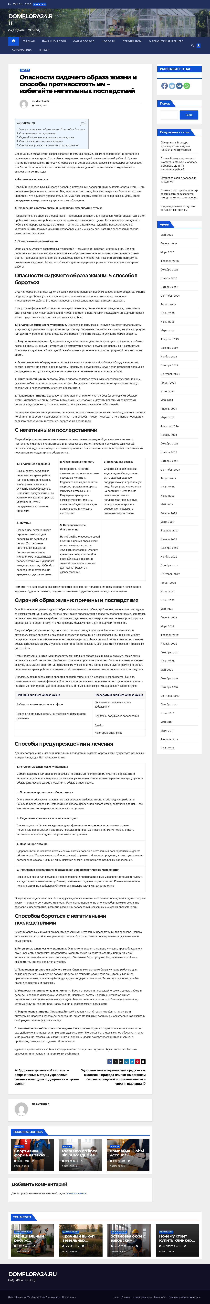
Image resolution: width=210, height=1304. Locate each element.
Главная (28, 41)
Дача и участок (54, 41)
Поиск (165, 103)
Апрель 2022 (169, 617)
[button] (192, 45)
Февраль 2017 (169, 739)
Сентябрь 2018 (170, 695)
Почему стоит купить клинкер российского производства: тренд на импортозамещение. (179, 194)
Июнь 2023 (168, 495)
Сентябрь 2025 (170, 295)
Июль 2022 (168, 591)
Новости (108, 41)
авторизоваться (76, 1193)
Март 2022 (167, 626)
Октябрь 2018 (169, 687)
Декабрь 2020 (169, 652)
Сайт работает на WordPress (23, 1297)
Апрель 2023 (169, 513)
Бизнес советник (23, 1232)
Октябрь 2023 (169, 461)
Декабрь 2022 (169, 548)
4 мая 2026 (73, 1246)
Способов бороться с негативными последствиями (49, 145)
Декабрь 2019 (169, 678)
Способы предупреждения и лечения (41, 141)
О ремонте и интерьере (166, 41)
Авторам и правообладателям (137, 1297)
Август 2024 (168, 382)
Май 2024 (167, 400)
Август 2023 (168, 478)
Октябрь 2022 (169, 565)
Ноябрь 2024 (169, 356)
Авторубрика (22, 49)
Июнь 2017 (167, 713)
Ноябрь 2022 (169, 556)
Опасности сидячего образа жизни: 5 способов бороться (52, 129)
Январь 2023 (169, 539)
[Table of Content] (83, 123)
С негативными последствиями (37, 133)
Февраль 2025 (170, 339)
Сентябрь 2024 (170, 374)
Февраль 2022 (170, 634)
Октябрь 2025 (169, 287)
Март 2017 (167, 730)
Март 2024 (167, 417)
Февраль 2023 (170, 530)
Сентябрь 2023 (170, 469)
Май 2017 (167, 721)
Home (116, 1297)
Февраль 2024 (170, 426)
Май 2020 (167, 669)
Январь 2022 (169, 643)
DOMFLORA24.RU (32, 1274)
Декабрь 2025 (169, 269)
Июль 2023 (168, 487)
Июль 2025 (168, 313)
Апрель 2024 (169, 408)
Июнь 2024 (168, 391)
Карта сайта (160, 1297)
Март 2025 (167, 330)
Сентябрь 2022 (170, 574)
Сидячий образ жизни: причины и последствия (46, 137)
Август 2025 (168, 304)
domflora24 (43, 101)
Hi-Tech (44, 49)
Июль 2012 (167, 748)
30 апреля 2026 (124, 1246)
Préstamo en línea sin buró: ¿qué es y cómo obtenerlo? (79, 1155)
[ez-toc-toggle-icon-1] (81, 123)
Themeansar (68, 1297)
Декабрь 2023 (169, 443)
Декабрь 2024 (169, 347)
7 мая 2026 (24, 1246)
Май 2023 (167, 504)
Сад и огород (83, 41)
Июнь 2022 (168, 600)
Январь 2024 (169, 434)
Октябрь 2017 (169, 704)
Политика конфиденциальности (184, 1297)
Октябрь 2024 (169, 365)
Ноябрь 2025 (169, 278)
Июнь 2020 (168, 661)
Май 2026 (167, 234)
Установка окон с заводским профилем (128, 1240)
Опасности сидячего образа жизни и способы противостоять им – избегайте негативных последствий (78, 84)
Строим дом (132, 41)
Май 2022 (167, 608)
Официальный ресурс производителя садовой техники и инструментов (176, 146)
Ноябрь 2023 (169, 452)
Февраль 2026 (170, 260)
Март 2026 (167, 252)
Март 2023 (167, 521)
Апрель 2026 (169, 243)
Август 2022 (168, 582)
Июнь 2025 (168, 321)
